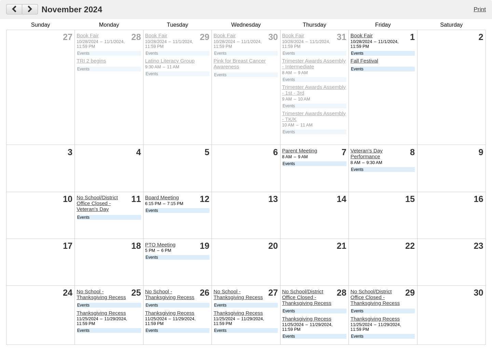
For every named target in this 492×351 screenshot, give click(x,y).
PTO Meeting (160, 244)
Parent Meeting (299, 150)
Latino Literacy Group (170, 61)
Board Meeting (162, 197)
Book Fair (88, 35)
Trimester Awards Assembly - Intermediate (314, 63)
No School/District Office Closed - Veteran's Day (97, 203)
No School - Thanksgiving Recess (101, 294)
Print (480, 9)
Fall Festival (364, 61)
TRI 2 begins (91, 61)
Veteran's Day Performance (367, 153)
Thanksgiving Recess (101, 313)
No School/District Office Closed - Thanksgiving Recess (306, 297)
